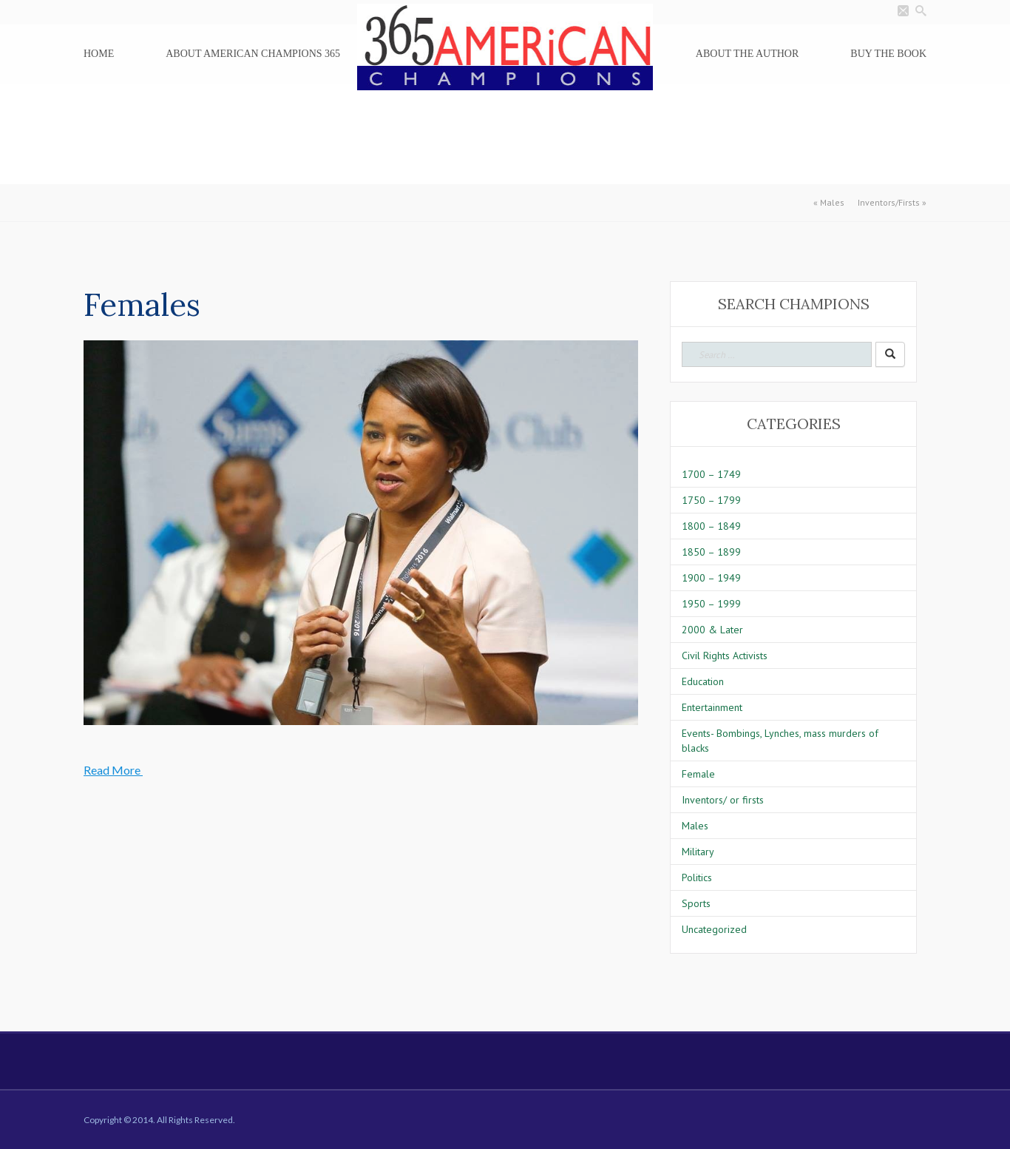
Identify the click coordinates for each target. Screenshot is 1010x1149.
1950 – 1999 (711, 603)
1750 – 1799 (711, 500)
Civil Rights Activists (724, 655)
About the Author (747, 53)
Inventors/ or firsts (723, 799)
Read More (113, 770)
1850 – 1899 (711, 552)
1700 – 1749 (711, 474)
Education (703, 681)
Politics (697, 877)
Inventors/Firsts (889, 202)
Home (99, 53)
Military (698, 851)
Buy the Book (888, 53)
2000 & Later (712, 629)
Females (142, 305)
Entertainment (712, 707)
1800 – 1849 (711, 526)
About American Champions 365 (253, 53)
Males (832, 202)
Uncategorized (714, 929)
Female (698, 774)
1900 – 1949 (711, 577)
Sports (696, 903)
